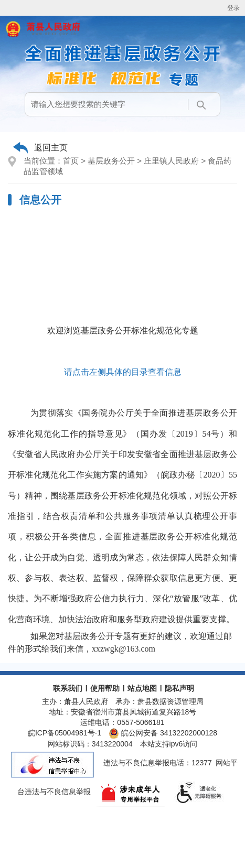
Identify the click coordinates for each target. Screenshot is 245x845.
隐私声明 (179, 688)
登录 (233, 8)
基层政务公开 (111, 160)
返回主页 (51, 147)
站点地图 (142, 688)
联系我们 (67, 688)
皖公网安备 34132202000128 (163, 733)
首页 (71, 160)
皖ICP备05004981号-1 (64, 733)
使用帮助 (105, 688)
